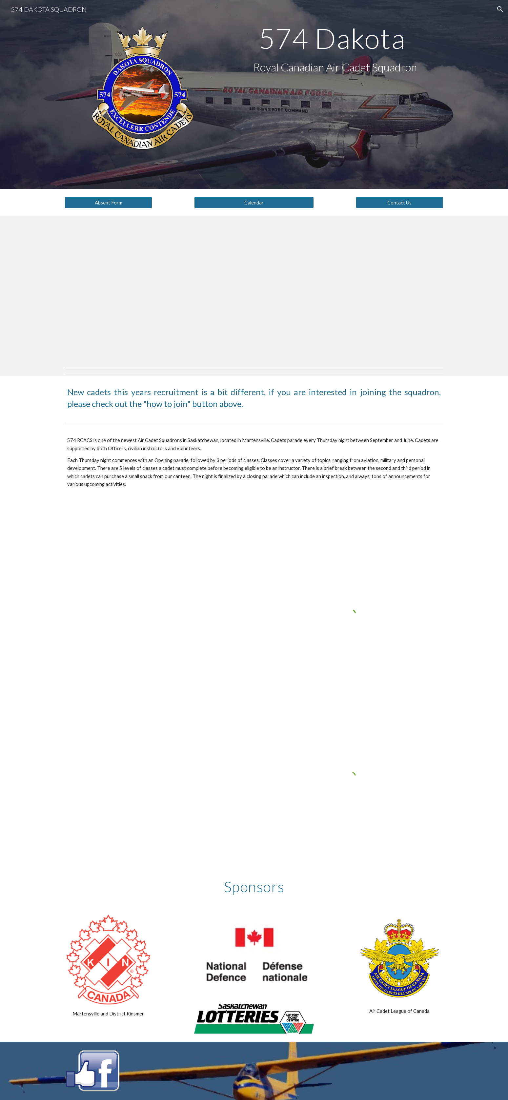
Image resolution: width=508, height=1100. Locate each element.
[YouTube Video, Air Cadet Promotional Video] (254, 290)
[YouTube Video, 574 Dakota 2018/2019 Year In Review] (157, 565)
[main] (335, 38)
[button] (500, 9)
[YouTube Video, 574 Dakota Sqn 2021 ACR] (157, 802)
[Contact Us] (399, 202)
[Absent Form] (108, 202)
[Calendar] (254, 202)
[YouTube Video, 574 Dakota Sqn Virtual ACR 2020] (157, 684)
